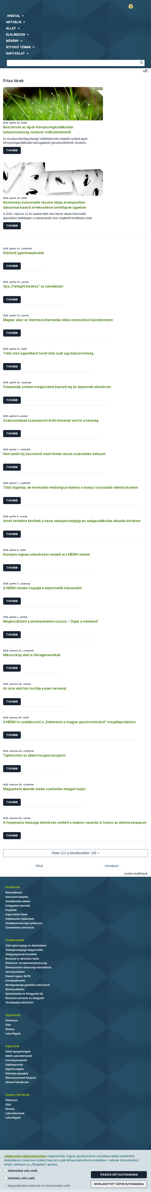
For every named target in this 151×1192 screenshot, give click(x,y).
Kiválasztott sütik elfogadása (119, 1184)
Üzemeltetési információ (19, 927)
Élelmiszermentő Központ (20, 1077)
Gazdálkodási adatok (17, 901)
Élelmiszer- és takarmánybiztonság (26, 963)
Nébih (37, 6)
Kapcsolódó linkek (16, 914)
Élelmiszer (11, 1020)
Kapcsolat (12, 1046)
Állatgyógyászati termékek (21, 954)
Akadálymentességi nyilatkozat (23, 923)
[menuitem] (75, 16)
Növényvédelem (14, 989)
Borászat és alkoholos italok (22, 958)
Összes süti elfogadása (119, 1174)
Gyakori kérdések (17, 1094)
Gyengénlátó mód (132, 6)
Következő (111, 866)
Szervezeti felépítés (16, 897)
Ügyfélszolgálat (14, 1069)
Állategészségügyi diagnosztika (24, 950)
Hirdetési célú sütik (19, 1178)
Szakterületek (14, 940)
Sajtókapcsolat (14, 1064)
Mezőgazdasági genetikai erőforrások (27, 985)
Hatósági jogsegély (16, 1073)
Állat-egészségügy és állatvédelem (25, 945)
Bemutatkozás (13, 892)
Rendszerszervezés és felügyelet (24, 998)
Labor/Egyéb (13, 1033)
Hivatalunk (12, 887)
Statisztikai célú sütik (20, 1170)
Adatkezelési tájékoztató (19, 918)
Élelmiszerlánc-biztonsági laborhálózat (28, 967)
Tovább (12, 150)
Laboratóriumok (14, 1113)
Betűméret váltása (145, 70)
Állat (8, 1024)
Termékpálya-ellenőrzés (19, 1002)
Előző (39, 866)
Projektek (11, 910)
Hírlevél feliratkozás (17, 1082)
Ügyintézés (13, 1015)
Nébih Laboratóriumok (18, 1056)
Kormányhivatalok (16, 1060)
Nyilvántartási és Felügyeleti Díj (24, 993)
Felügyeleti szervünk (17, 905)
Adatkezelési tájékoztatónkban (25, 1156)
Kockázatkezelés (15, 980)
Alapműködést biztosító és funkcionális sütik (37, 1185)
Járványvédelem (15, 971)
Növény (9, 1029)
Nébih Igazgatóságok (17, 1051)
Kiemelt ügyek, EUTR (18, 976)
